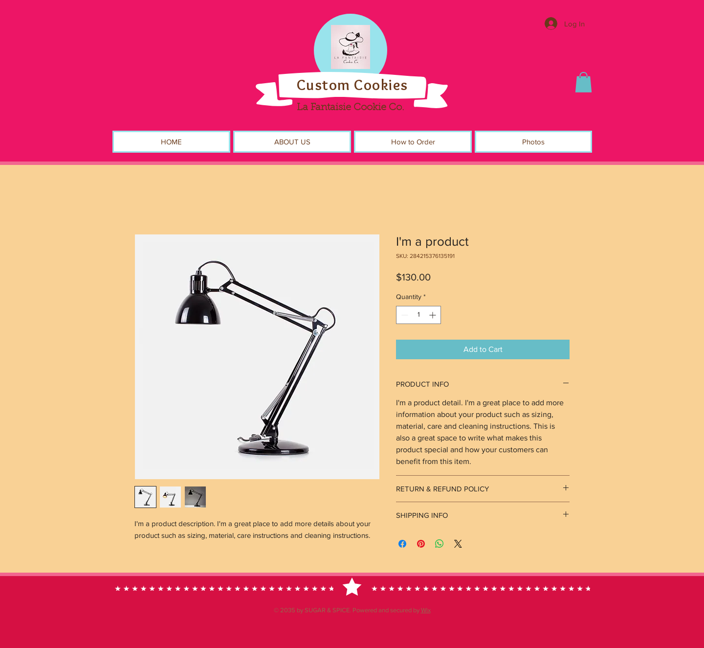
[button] (583, 82)
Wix (426, 610)
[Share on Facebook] (402, 544)
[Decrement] (403, 315)
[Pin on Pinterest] (421, 544)
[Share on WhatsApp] (439, 544)
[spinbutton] (418, 315)
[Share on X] (458, 544)
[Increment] (433, 315)
